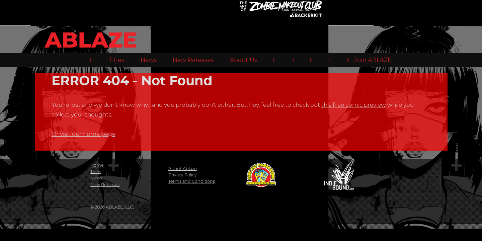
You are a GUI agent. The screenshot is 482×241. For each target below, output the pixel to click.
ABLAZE (91, 40)
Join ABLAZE (369, 59)
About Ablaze (182, 168)
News (149, 59)
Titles (116, 59)
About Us (243, 59)
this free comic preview (353, 104)
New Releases (193, 59)
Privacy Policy (182, 174)
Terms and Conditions (191, 181)
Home (97, 165)
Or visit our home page (83, 134)
